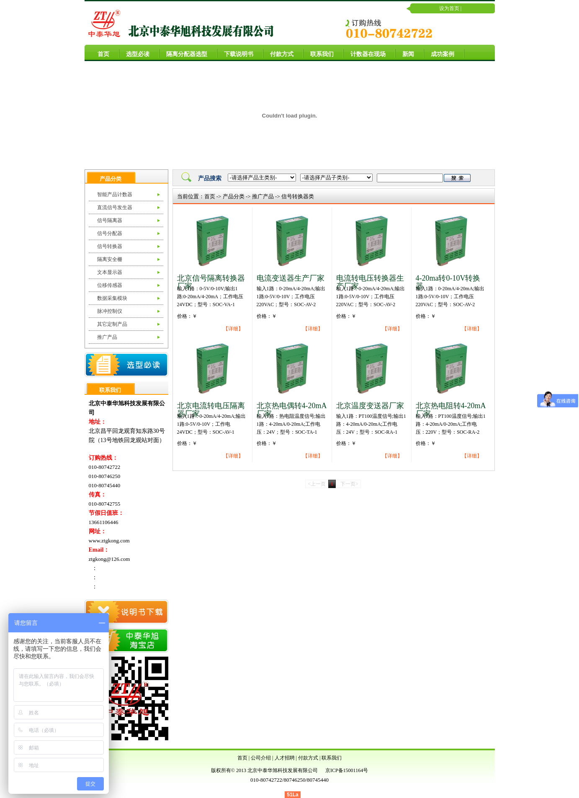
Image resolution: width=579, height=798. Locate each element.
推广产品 (107, 337)
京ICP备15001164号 (346, 770)
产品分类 (233, 196)
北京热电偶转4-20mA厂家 (292, 410)
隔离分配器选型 (183, 53)
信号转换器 (109, 246)
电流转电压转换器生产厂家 (370, 282)
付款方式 (278, 53)
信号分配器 (109, 233)
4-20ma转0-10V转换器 (448, 282)
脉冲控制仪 (109, 311)
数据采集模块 (112, 298)
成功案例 (439, 53)
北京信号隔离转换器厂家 (211, 282)
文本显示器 (109, 272)
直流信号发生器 (114, 207)
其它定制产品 (112, 324)
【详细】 (233, 329)
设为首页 (449, 8)
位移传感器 (109, 285)
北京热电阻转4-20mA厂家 (451, 410)
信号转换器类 (297, 196)
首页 (100, 53)
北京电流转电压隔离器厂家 (211, 410)
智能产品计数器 (114, 194)
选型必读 (134, 53)
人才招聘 (285, 758)
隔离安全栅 (109, 259)
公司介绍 (261, 758)
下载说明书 (235, 53)
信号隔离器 (109, 220)
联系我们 (319, 53)
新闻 (405, 53)
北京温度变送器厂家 (370, 406)
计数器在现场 (365, 53)
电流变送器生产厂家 (290, 278)
